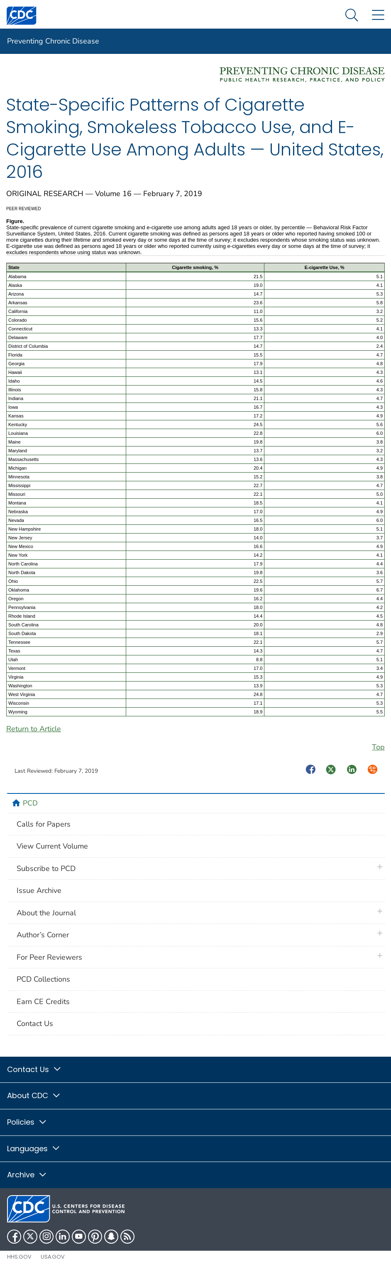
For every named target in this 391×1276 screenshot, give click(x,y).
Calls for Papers (44, 824)
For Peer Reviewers (49, 957)
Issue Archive (39, 890)
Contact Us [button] (34, 1069)
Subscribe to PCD (46, 868)
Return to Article (33, 729)
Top (378, 747)
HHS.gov (19, 1257)
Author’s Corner (43, 935)
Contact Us (35, 1024)
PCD (30, 803)
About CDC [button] (34, 1095)
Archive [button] (27, 1174)
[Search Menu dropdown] (352, 15)
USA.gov (53, 1257)
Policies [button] (27, 1122)
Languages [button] (34, 1148)
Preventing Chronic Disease (53, 41)
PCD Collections (43, 979)
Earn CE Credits (43, 1002)
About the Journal (46, 913)
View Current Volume (52, 846)
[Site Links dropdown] (378, 15)
